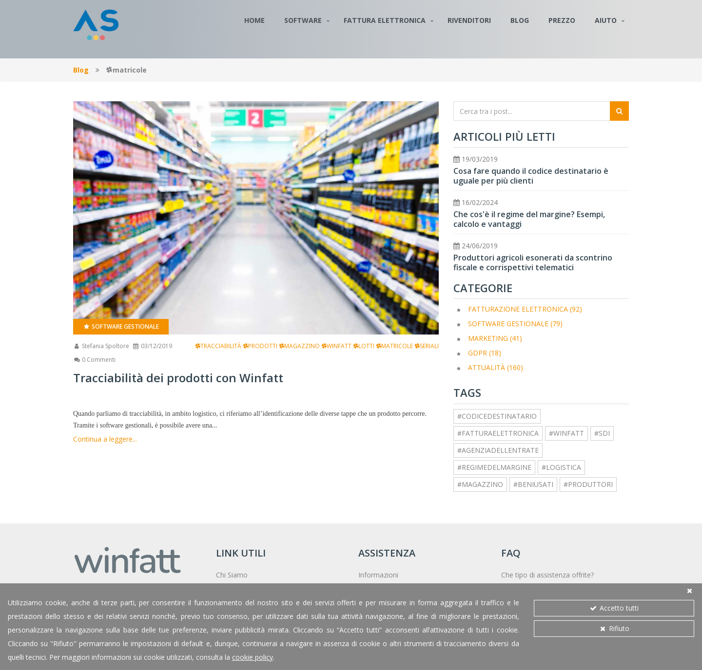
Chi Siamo (232, 574)
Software (303, 20)
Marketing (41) (495, 338)
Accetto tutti (614, 608)
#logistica (561, 467)
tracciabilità (218, 346)
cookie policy (252, 657)
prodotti (260, 346)
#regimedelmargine (494, 467)
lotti (363, 346)
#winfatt (566, 433)
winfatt (336, 346)
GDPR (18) (484, 352)
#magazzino (480, 484)
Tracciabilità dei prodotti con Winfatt (178, 378)
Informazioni (378, 574)
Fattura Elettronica (385, 20)
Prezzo (561, 20)
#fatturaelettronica (498, 433)
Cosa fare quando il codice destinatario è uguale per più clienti (530, 176)
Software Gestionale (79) (515, 323)
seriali (426, 346)
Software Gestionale (121, 326)
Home (254, 20)
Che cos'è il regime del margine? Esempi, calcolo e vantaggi (529, 219)
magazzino (299, 346)
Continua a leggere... (105, 439)
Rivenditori (469, 20)
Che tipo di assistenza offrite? (547, 574)
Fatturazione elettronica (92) (525, 309)
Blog (519, 20)
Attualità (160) (495, 367)
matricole (394, 346)
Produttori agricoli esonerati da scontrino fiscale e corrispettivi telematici (532, 262)
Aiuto (606, 20)
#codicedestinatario (497, 416)
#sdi (602, 433)
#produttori (588, 484)
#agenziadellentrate (498, 450)
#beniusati (533, 484)
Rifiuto (613, 628)
